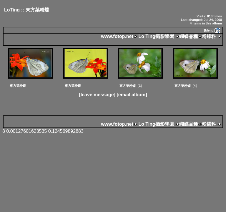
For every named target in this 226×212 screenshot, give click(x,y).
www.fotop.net (117, 36)
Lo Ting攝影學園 (156, 36)
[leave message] (97, 94)
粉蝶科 (209, 36)
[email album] (132, 94)
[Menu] (209, 30)
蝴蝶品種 (188, 36)
